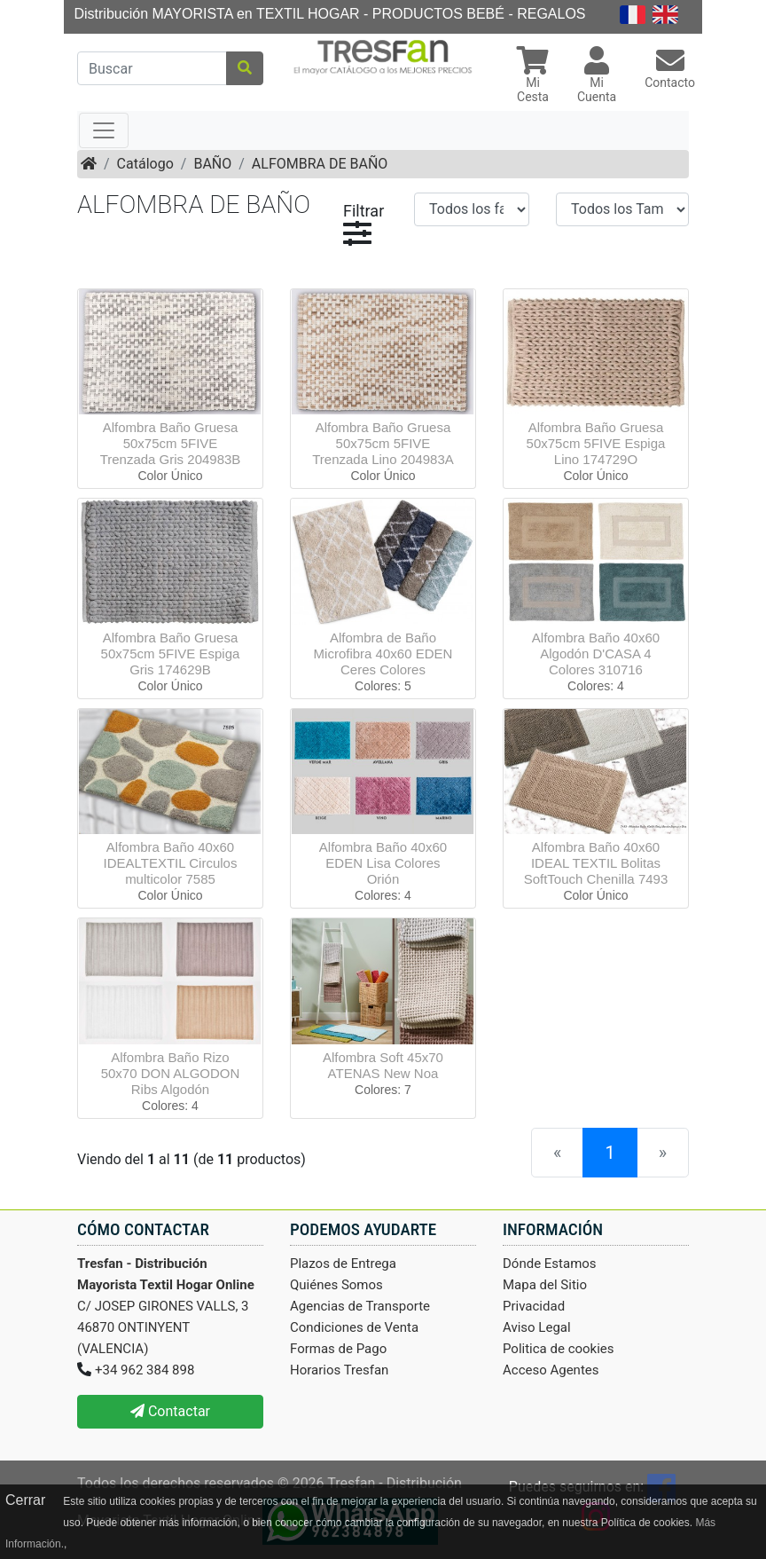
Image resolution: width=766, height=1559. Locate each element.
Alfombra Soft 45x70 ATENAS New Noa (383, 1065)
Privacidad (534, 1306)
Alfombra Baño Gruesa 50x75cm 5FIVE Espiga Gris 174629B (170, 653)
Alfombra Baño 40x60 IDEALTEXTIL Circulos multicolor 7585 (171, 862)
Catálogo (145, 163)
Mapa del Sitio (545, 1285)
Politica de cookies (558, 1349)
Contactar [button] (170, 1411)
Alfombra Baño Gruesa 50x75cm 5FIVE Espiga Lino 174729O (596, 443)
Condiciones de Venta (354, 1327)
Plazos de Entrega (343, 1264)
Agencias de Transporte (360, 1306)
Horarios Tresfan (339, 1370)
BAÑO (212, 163)
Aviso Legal (537, 1327)
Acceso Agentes (551, 1370)
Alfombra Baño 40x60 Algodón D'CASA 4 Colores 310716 (596, 653)
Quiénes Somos (336, 1285)
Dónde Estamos (550, 1264)
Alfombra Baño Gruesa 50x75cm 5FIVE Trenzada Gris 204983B (170, 443)
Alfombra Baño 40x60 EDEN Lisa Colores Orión (383, 862)
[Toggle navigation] (104, 130)
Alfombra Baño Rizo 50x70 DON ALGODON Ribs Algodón (170, 1073)
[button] (533, 77)
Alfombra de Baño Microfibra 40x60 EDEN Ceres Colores (383, 653)
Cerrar (25, 1500)
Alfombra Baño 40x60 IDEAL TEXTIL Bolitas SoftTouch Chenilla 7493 (596, 862)
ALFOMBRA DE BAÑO (320, 163)
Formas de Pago (338, 1349)
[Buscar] (152, 68)
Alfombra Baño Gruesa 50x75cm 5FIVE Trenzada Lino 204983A (383, 443)
